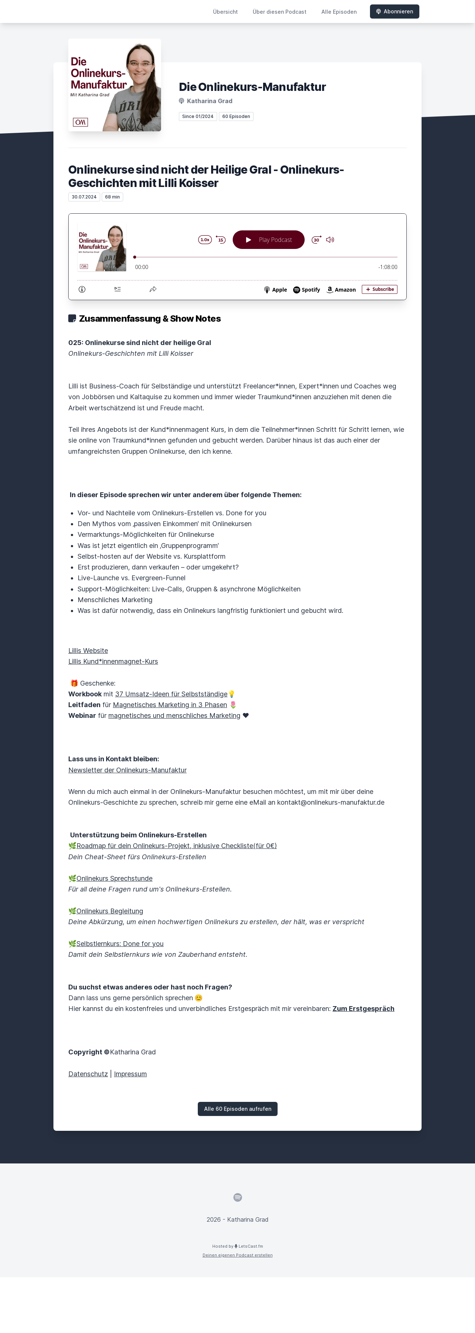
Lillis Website (88, 650)
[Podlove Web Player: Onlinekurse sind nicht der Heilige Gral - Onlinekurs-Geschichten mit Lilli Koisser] (237, 257)
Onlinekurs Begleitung (109, 911)
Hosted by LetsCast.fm (237, 1246)
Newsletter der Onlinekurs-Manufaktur (127, 770)
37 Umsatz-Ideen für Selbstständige (171, 694)
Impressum (130, 1074)
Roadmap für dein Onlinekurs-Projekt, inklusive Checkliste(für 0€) (176, 846)
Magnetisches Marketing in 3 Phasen (170, 705)
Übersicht (225, 12)
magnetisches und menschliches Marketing (174, 715)
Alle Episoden (339, 12)
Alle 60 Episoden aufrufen (237, 1109)
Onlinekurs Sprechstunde (114, 878)
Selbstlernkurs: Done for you (120, 944)
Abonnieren (394, 11)
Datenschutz (88, 1074)
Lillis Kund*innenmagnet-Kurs (113, 661)
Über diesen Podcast (280, 12)
